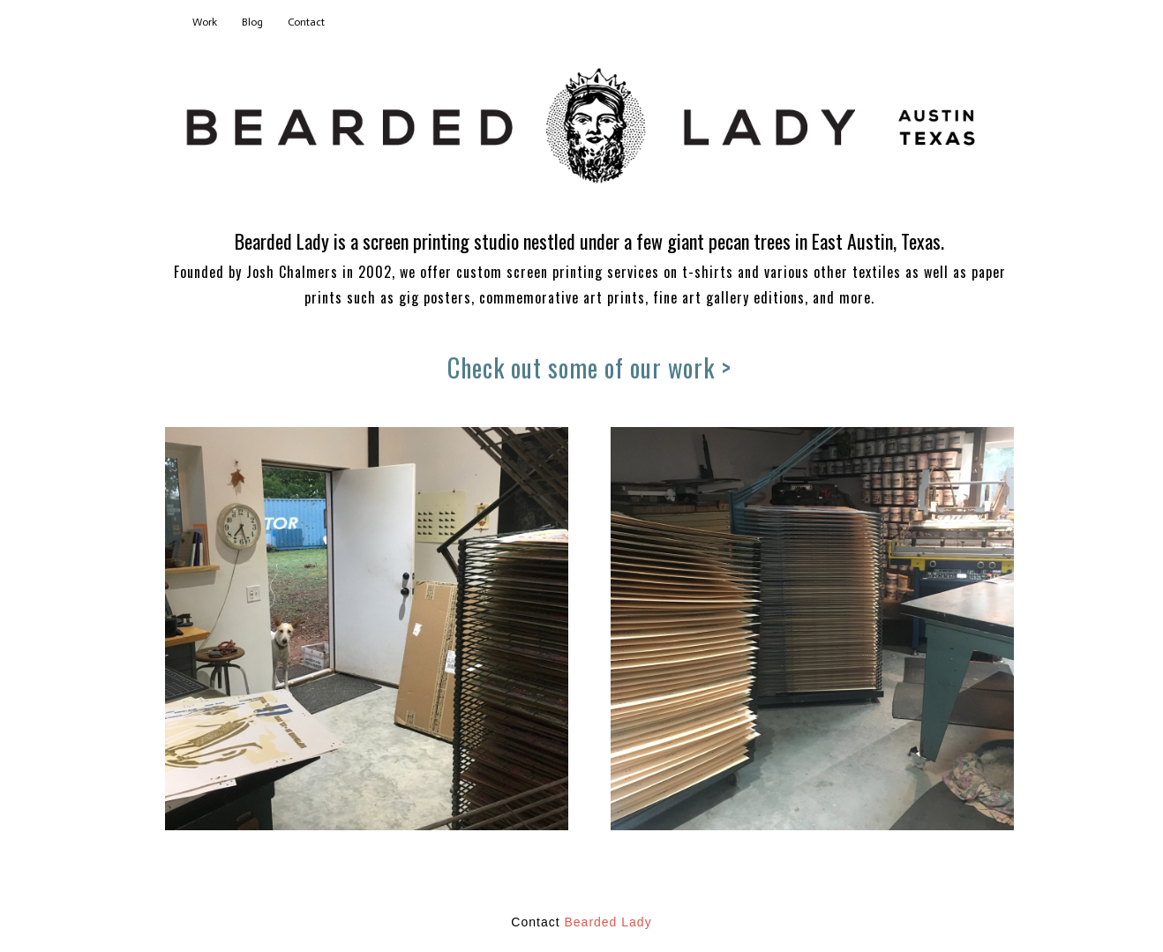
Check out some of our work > (589, 367)
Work (204, 22)
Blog (252, 22)
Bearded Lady (607, 922)
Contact (306, 22)
